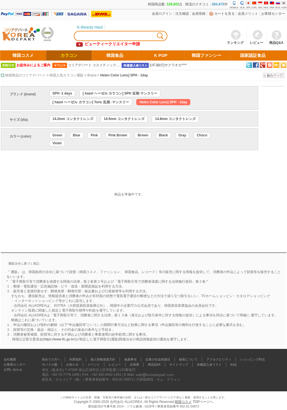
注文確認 (182, 14)
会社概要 (10, 359)
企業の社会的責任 (157, 359)
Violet (57, 143)
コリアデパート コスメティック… (94, 65)
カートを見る (224, 14)
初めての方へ (51, 359)
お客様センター (273, 14)
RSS (233, 364)
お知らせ (72, 364)
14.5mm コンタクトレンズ (124, 119)
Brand (91, 75)
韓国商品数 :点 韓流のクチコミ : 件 (187, 4)
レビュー (115, 364)
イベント (93, 364)
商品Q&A (154, 364)
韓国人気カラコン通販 (66, 75)
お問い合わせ (13, 369)
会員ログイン (162, 14)
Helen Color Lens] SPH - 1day (124, 75)
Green (57, 135)
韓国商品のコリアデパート (25, 75)
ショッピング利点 (252, 359)
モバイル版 (49, 364)
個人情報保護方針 (102, 359)
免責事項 (130, 359)
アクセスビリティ (218, 359)
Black (163, 135)
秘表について (188, 359)
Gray (182, 135)
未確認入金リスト (209, 364)
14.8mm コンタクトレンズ (175, 119)
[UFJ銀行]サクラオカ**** (168, 65)
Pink (94, 135)
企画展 (134, 364)
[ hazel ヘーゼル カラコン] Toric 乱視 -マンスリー (91, 102)
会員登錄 (199, 14)
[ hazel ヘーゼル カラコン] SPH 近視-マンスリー (120, 93)
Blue (76, 135)
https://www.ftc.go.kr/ (59, 339)
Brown (143, 135)
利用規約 (75, 359)
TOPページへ (203, 402)
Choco (202, 135)
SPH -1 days (62, 93)
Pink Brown (118, 135)
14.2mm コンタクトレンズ (73, 119)
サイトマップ (178, 364)
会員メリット (248, 14)
